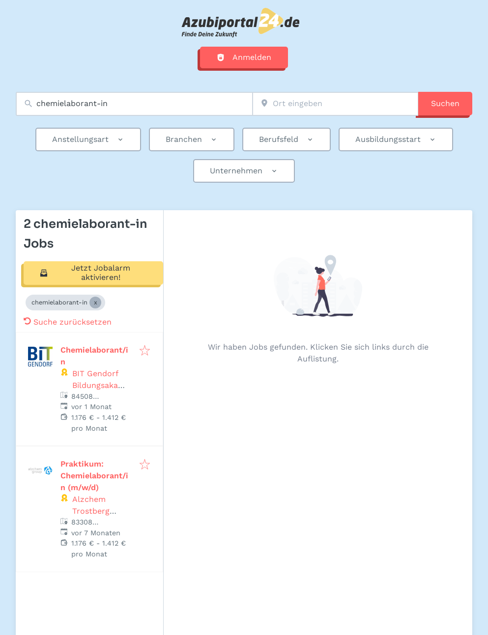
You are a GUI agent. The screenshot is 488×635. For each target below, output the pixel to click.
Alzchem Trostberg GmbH (91, 511)
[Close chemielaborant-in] (95, 302)
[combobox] (134, 104)
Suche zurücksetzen (68, 322)
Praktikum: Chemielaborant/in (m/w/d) (94, 475)
